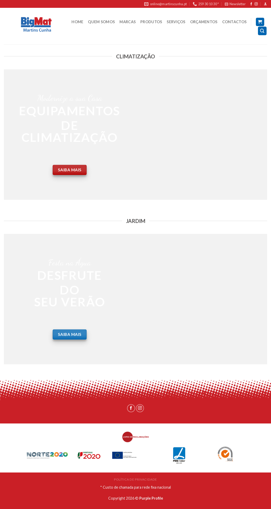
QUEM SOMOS (101, 22)
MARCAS (127, 22)
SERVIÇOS (176, 22)
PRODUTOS (151, 22)
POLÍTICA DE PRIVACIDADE (135, 479)
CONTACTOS (234, 22)
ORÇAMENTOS (204, 22)
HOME (77, 22)
